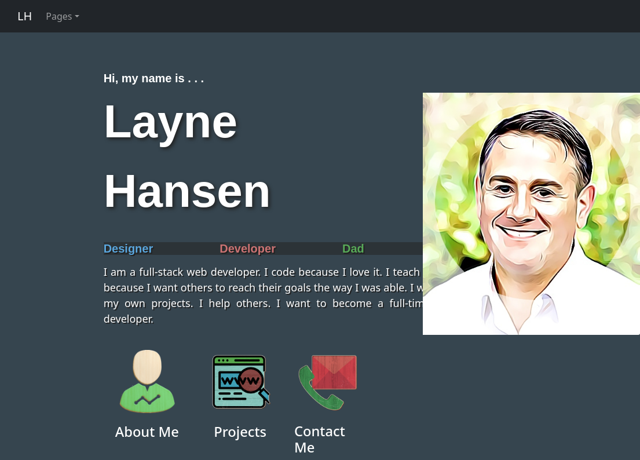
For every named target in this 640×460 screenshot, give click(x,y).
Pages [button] (59, 16)
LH (24, 16)
